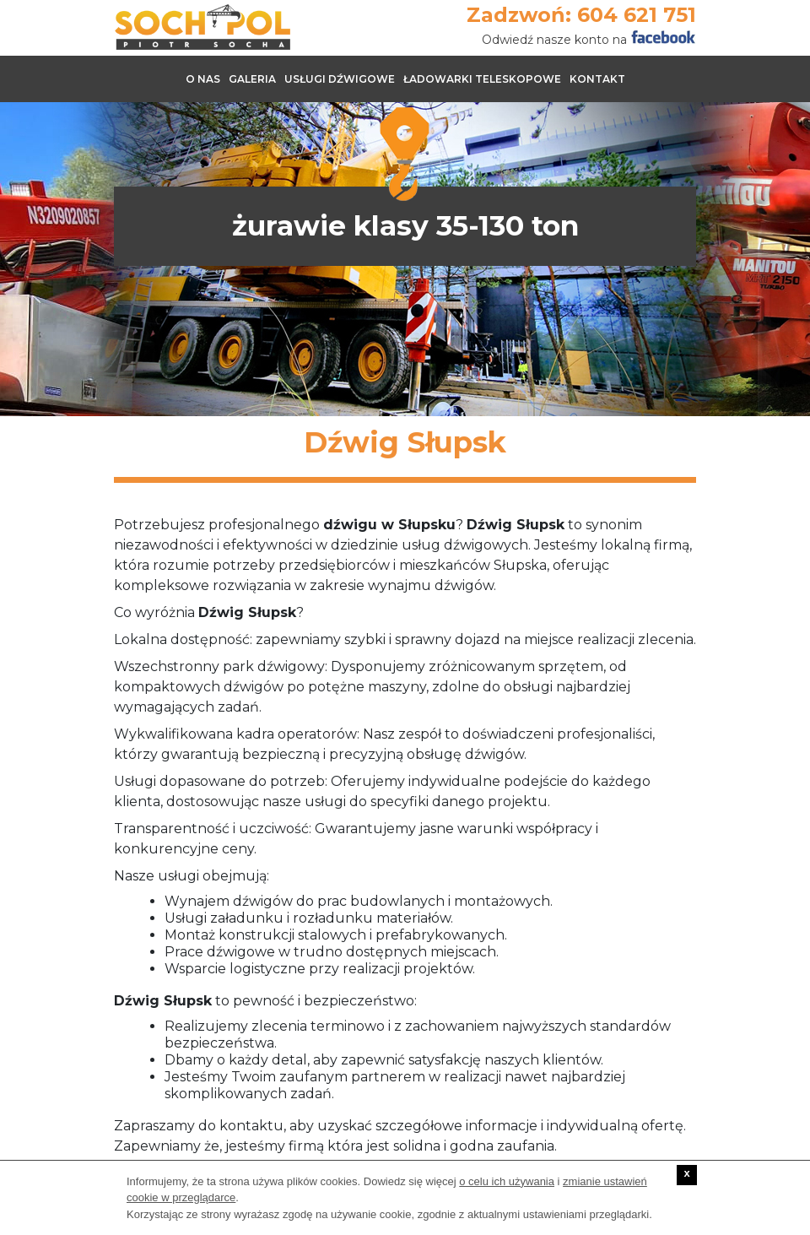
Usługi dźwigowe (339, 79)
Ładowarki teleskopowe (482, 79)
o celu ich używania (506, 1181)
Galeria (252, 79)
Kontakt (597, 79)
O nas (203, 79)
